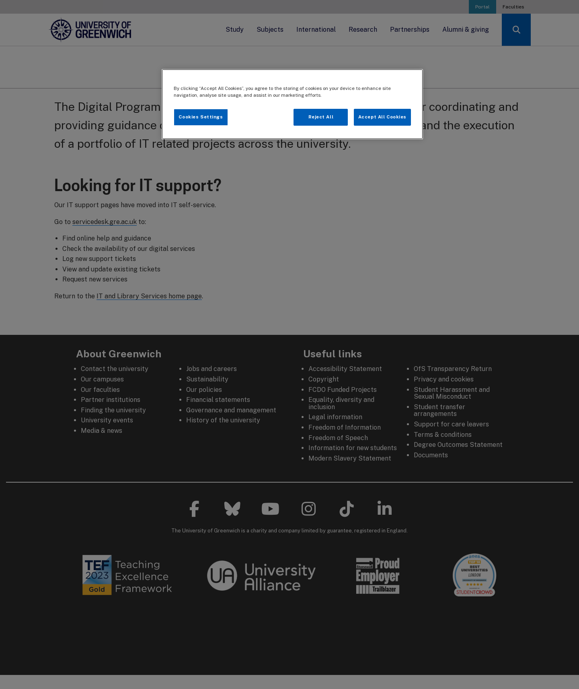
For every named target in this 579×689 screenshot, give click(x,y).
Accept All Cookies (382, 117)
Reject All (321, 117)
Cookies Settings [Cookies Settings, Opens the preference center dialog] (201, 117)
